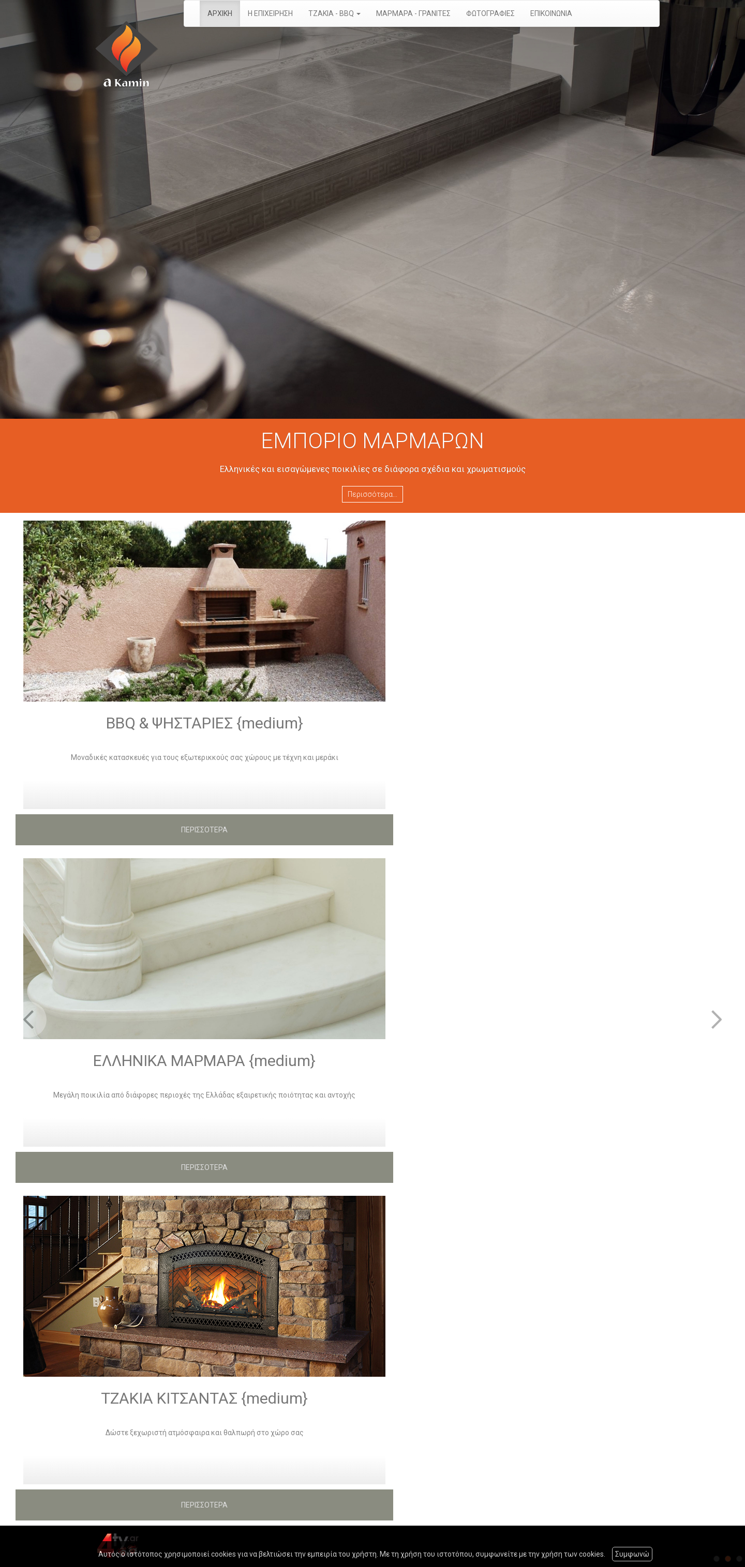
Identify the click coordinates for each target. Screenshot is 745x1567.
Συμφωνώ (632, 1554)
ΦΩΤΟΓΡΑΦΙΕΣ (490, 13)
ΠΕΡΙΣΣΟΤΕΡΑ (204, 830)
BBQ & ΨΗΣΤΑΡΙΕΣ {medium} (204, 723)
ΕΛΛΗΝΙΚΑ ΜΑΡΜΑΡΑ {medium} (204, 1060)
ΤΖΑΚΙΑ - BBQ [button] (334, 13)
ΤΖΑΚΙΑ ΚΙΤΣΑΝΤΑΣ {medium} (204, 1398)
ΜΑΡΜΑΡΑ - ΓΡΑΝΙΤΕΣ (413, 13)
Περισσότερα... (372, 494)
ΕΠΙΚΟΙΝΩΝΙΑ (551, 13)
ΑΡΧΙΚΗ (219, 13)
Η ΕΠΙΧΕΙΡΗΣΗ (270, 13)
